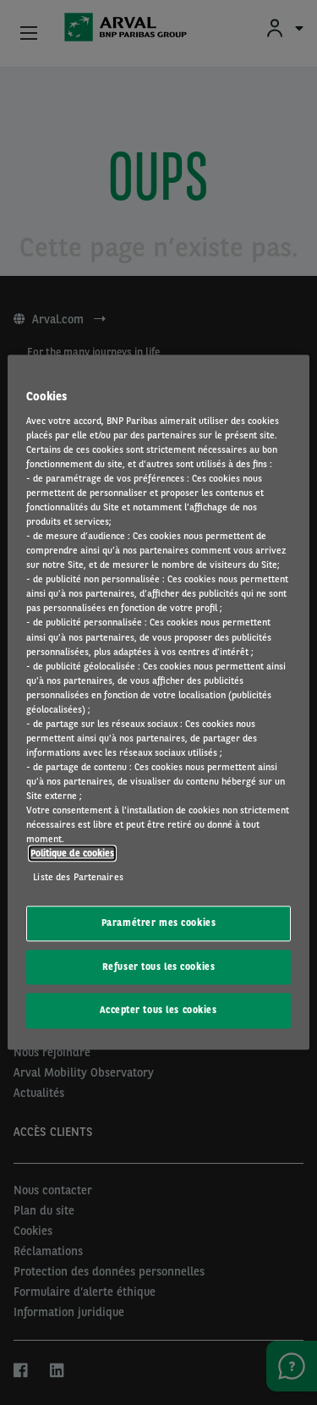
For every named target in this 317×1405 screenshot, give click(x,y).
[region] (158, 702)
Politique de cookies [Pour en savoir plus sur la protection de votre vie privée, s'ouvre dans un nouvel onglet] (72, 854)
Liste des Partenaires (78, 877)
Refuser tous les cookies (159, 966)
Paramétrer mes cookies (158, 922)
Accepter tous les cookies (158, 1011)
